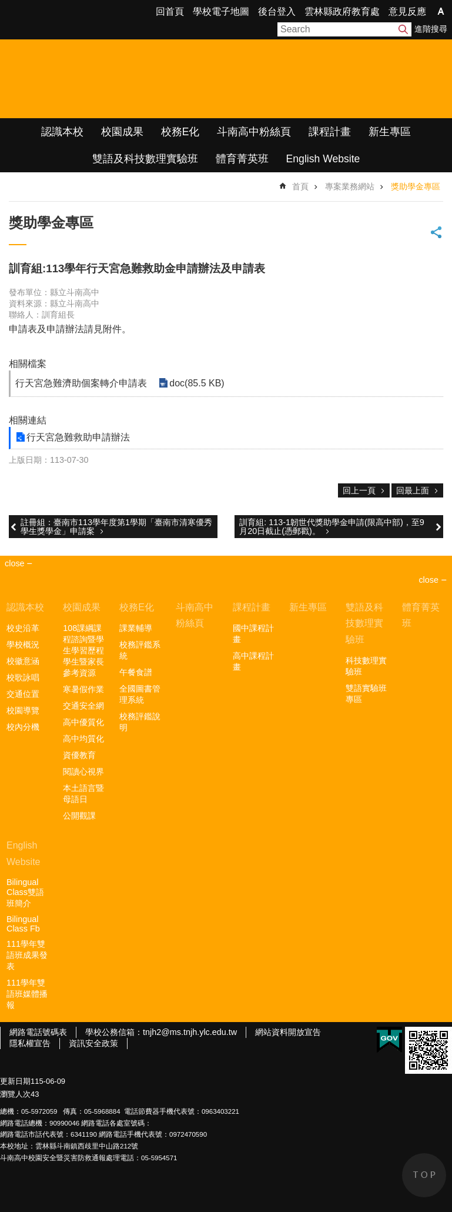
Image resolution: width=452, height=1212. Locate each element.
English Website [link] (323, 159)
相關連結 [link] (27, 420)
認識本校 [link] (62, 132)
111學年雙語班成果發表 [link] (27, 955)
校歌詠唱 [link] (22, 677)
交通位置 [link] (22, 694)
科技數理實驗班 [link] (366, 666)
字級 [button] (440, 11)
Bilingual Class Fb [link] (23, 923)
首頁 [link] (300, 186)
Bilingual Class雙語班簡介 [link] (25, 892)
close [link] (15, 563)
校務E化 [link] (180, 132)
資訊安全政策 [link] (93, 1043)
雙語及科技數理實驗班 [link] (145, 159)
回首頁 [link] (170, 11)
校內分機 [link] (22, 727)
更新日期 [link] (15, 1081)
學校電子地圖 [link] (221, 11)
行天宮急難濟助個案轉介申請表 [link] (81, 383)
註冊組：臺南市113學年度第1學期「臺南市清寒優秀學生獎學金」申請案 (116, 526)
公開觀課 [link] (79, 815)
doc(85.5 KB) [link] (196, 383)
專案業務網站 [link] (349, 186)
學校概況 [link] (22, 644)
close (428, 580)
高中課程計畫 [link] (253, 661)
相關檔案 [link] (27, 364)
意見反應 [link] (407, 11)
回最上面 (412, 490)
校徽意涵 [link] (22, 661)
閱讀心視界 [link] (83, 771)
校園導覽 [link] (22, 710)
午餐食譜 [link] (135, 672)
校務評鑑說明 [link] (139, 722)
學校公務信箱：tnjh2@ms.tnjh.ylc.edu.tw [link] (161, 1032)
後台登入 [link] (277, 11)
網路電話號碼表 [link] (38, 1032)
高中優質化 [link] (83, 722)
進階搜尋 (430, 29)
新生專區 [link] (390, 132)
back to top (424, 1175)
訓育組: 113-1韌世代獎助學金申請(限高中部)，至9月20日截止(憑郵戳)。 (331, 526)
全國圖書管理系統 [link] (139, 694)
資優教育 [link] (79, 755)
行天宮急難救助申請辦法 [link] (78, 437)
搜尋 (403, 29)
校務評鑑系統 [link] (139, 650)
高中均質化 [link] (83, 738)
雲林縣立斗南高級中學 (123, 79)
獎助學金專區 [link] (415, 186)
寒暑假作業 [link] (83, 689)
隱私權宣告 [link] (30, 1043)
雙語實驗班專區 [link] (366, 693)
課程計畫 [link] (330, 132)
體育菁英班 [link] (242, 159)
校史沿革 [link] (22, 628)
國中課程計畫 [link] (253, 633)
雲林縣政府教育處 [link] (342, 11)
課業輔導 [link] (135, 628)
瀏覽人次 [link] (15, 1094)
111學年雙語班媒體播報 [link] (27, 994)
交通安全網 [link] (83, 705)
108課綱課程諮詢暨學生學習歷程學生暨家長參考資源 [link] (83, 650)
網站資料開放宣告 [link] (288, 1032)
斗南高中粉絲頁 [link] (254, 132)
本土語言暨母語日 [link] (83, 793)
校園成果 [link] (122, 132)
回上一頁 (359, 490)
